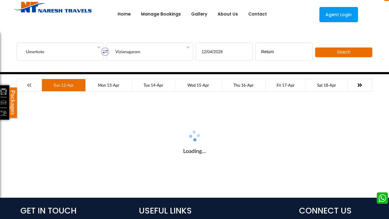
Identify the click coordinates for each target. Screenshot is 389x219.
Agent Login (338, 15)
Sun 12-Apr (64, 85)
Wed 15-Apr (198, 85)
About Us (228, 14)
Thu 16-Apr (243, 85)
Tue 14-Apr (153, 85)
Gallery (199, 14)
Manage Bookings (161, 14)
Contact (257, 14)
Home (124, 14)
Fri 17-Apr (285, 85)
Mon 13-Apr (108, 85)
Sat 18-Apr (326, 85)
